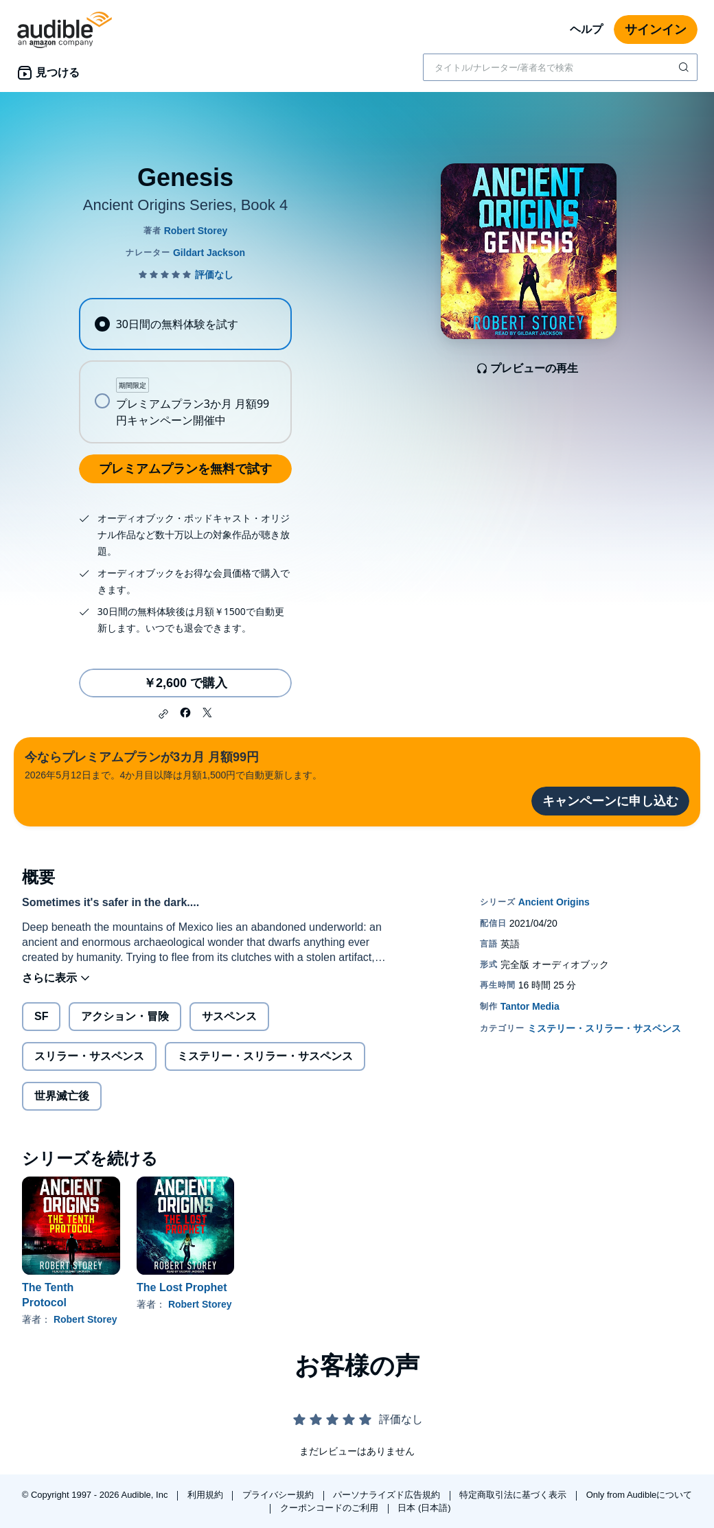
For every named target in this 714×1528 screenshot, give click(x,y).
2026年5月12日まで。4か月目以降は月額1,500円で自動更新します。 (173, 764)
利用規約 (206, 1495)
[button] (163, 713)
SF (41, 1016)
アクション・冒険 (125, 1016)
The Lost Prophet (182, 1287)
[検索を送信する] (685, 67)
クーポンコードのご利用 (330, 1508)
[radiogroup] (185, 370)
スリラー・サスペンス (89, 1056)
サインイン (656, 29)
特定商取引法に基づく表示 (514, 1495)
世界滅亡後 (61, 1096)
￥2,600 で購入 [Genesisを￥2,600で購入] (185, 683)
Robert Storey (85, 1319)
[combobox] (560, 67)
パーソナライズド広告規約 (388, 1495)
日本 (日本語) (424, 1508)
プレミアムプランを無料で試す (185, 469)
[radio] (185, 324)
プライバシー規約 (279, 1495)
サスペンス (229, 1016)
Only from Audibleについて (639, 1495)
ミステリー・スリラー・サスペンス (265, 1056)
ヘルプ (586, 29)
